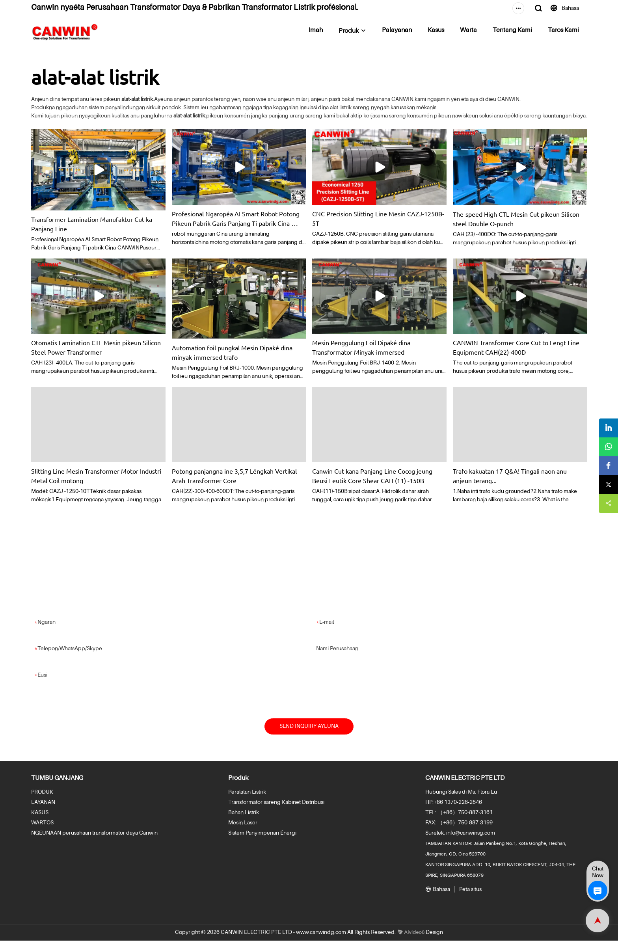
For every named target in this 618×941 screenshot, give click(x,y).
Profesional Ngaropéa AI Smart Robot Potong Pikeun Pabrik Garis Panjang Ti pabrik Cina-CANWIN (236, 219)
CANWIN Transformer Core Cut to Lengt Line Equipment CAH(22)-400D (516, 347)
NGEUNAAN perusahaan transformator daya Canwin (94, 833)
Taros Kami (563, 30)
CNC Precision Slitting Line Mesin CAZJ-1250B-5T (378, 218)
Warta (468, 30)
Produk (349, 31)
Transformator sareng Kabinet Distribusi (276, 802)
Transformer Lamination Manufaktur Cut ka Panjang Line (91, 223)
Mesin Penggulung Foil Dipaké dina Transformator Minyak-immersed (361, 347)
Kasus (436, 30)
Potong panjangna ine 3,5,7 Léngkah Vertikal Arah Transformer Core (234, 475)
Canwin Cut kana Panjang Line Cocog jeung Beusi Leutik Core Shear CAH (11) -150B (372, 475)
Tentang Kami (512, 30)
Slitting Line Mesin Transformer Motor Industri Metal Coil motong (96, 475)
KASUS (39, 813)
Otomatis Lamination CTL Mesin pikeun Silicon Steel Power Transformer (96, 347)
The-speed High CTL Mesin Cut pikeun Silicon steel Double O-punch (516, 218)
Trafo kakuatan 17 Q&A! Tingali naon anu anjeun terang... (510, 475)
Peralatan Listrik (247, 792)
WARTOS (42, 823)
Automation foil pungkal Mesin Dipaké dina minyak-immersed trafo (232, 352)
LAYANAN (43, 802)
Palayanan (397, 30)
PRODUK (42, 792)
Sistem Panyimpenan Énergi (262, 833)
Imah (316, 30)
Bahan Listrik (243, 813)
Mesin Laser (242, 823)
